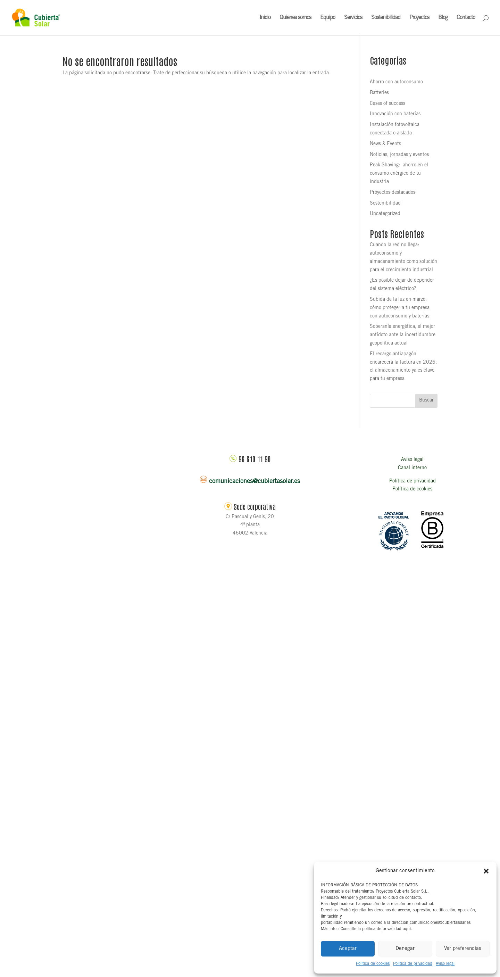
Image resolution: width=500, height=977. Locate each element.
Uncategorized (385, 214)
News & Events (385, 144)
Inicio (264, 17)
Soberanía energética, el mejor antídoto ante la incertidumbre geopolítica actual (402, 335)
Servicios (353, 17)
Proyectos (419, 17)
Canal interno (412, 468)
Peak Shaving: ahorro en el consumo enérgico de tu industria (399, 173)
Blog (443, 17)
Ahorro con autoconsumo (396, 82)
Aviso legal (445, 964)
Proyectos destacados (392, 192)
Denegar (405, 948)
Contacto (466, 17)
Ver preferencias (462, 948)
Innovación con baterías (395, 114)
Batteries (379, 93)
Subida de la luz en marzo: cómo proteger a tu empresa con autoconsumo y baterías (400, 308)
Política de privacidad (412, 964)
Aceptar (348, 948)
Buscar (426, 400)
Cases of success (387, 103)
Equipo (327, 17)
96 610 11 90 (255, 458)
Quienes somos (295, 17)
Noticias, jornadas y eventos (399, 154)
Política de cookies (373, 964)
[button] (486, 871)
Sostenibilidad (385, 17)
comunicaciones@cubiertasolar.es (254, 482)
